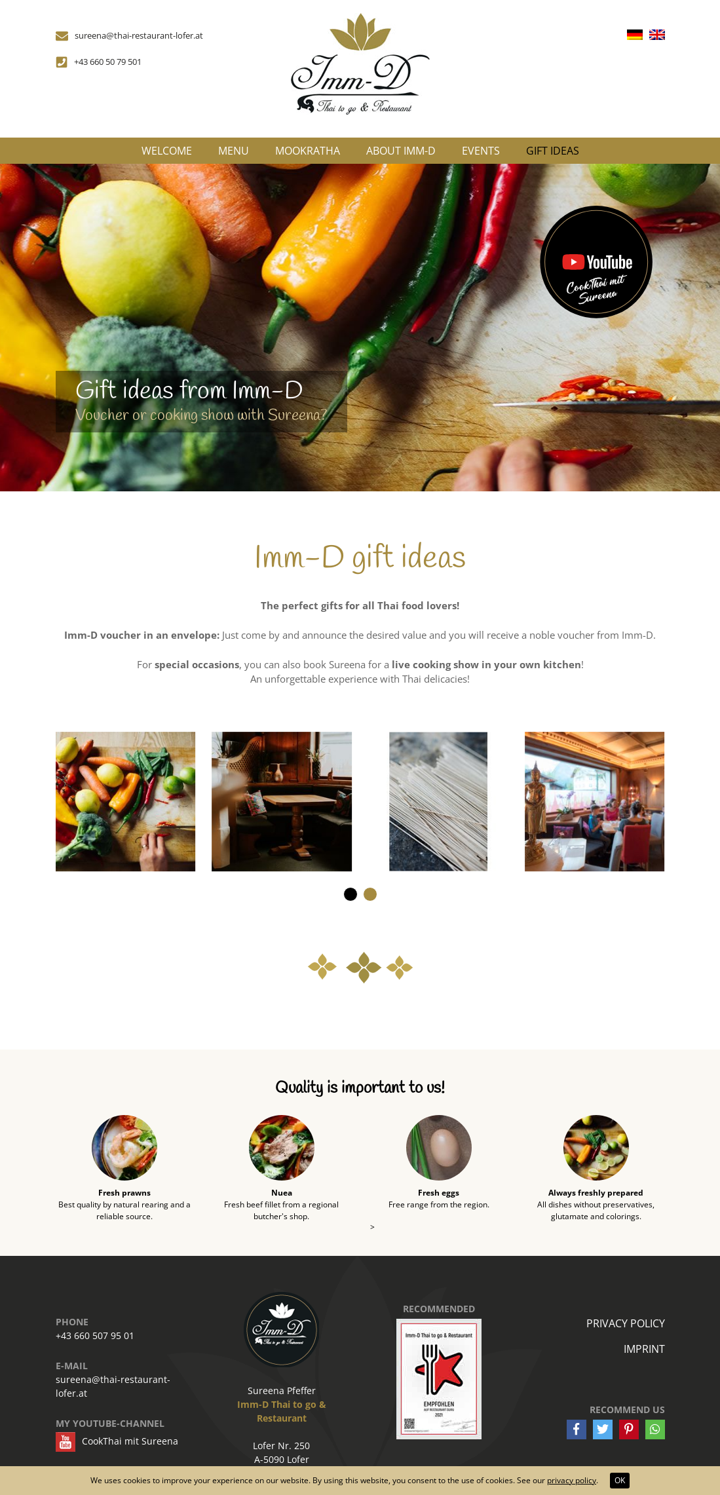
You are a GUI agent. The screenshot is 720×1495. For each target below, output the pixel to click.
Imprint (644, 1349)
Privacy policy (625, 1323)
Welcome (167, 150)
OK (620, 1480)
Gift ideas (552, 150)
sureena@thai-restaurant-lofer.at (113, 1386)
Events (481, 150)
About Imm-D (401, 150)
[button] (350, 894)
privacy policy (571, 1480)
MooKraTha (307, 150)
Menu (233, 150)
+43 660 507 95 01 (95, 1335)
